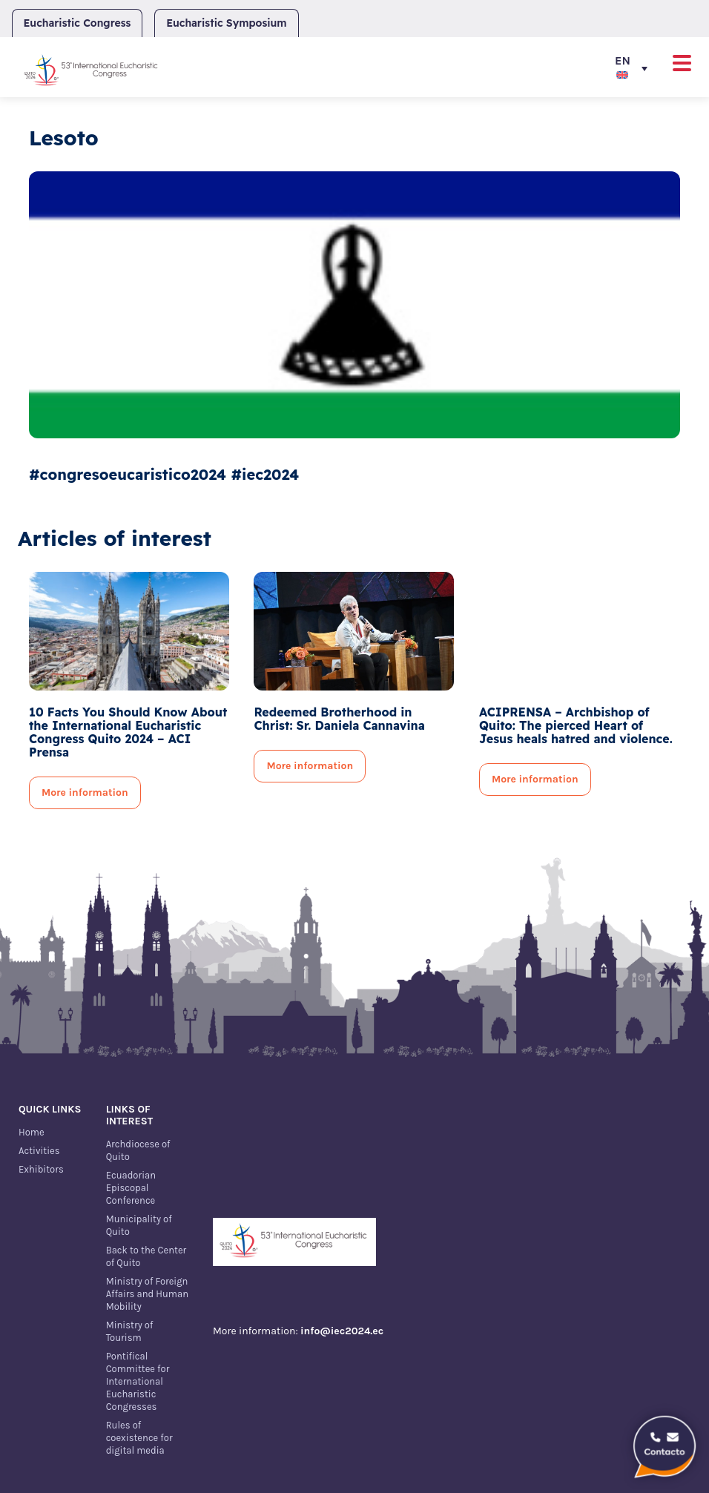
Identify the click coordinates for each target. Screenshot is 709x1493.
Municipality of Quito (139, 1225)
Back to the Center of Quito (146, 1256)
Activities (39, 1150)
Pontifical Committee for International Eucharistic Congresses (138, 1381)
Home (31, 1132)
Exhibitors (41, 1169)
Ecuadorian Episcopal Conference (131, 1188)
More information (85, 792)
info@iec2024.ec (341, 1331)
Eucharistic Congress (77, 23)
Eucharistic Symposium (226, 23)
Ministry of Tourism (130, 1331)
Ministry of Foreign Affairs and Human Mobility (147, 1294)
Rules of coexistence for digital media (139, 1438)
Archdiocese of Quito (138, 1150)
